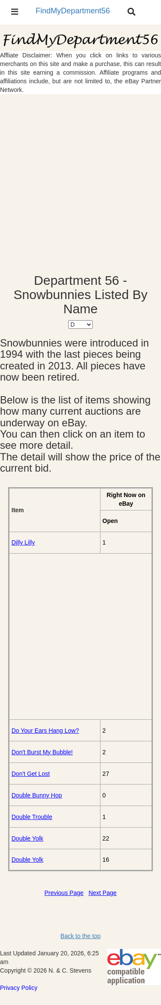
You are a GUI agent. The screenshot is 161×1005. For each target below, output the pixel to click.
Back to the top (80, 936)
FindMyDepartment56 (73, 10)
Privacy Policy (18, 987)
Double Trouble (32, 816)
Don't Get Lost (31, 773)
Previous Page (63, 892)
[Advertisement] (80, 184)
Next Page (102, 892)
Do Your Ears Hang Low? (45, 730)
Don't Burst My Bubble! (42, 752)
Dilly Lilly (23, 542)
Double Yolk (27, 838)
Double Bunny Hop (37, 795)
